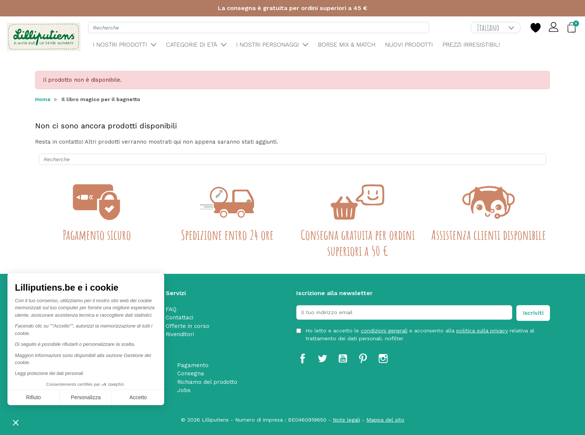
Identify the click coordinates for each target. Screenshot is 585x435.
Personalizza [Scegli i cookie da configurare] (86, 397)
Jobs (184, 390)
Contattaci (179, 317)
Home (43, 99)
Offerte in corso (187, 326)
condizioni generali (384, 331)
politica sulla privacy (482, 331)
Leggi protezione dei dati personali (49, 373)
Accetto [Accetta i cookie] (138, 397)
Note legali (346, 420)
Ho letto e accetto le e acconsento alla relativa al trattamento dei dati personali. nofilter (420, 334)
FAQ (171, 309)
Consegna (190, 373)
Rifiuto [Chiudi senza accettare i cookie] (33, 397)
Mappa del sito (385, 420)
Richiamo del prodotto (207, 382)
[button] (16, 422)
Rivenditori (180, 334)
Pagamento (193, 365)
